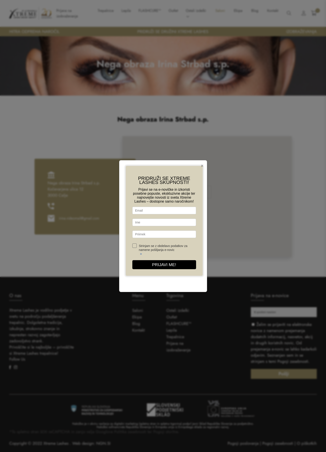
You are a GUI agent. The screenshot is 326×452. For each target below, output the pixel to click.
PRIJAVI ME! (164, 264)
